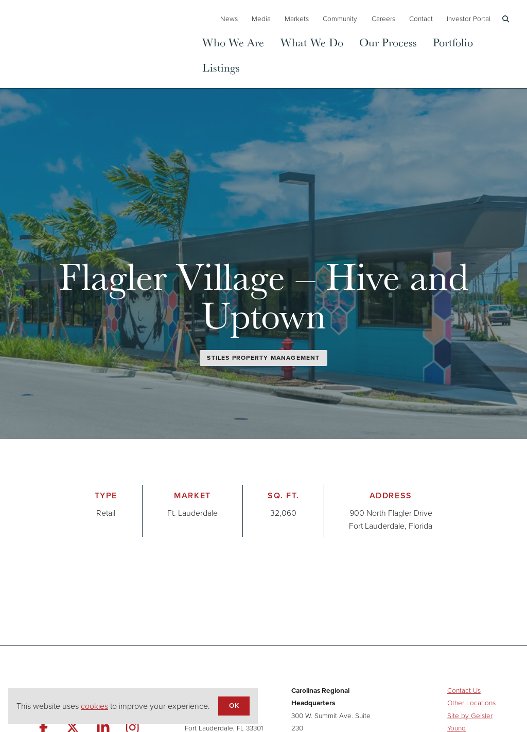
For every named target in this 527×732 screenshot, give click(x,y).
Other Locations (471, 703)
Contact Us (464, 690)
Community (340, 18)
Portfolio (453, 41)
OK (233, 705)
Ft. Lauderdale (192, 513)
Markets (297, 18)
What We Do (311, 41)
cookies (94, 706)
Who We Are (233, 41)
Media (261, 18)
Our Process (388, 41)
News (229, 18)
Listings (221, 67)
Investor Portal (468, 18)
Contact (421, 18)
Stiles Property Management (263, 357)
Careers (383, 18)
